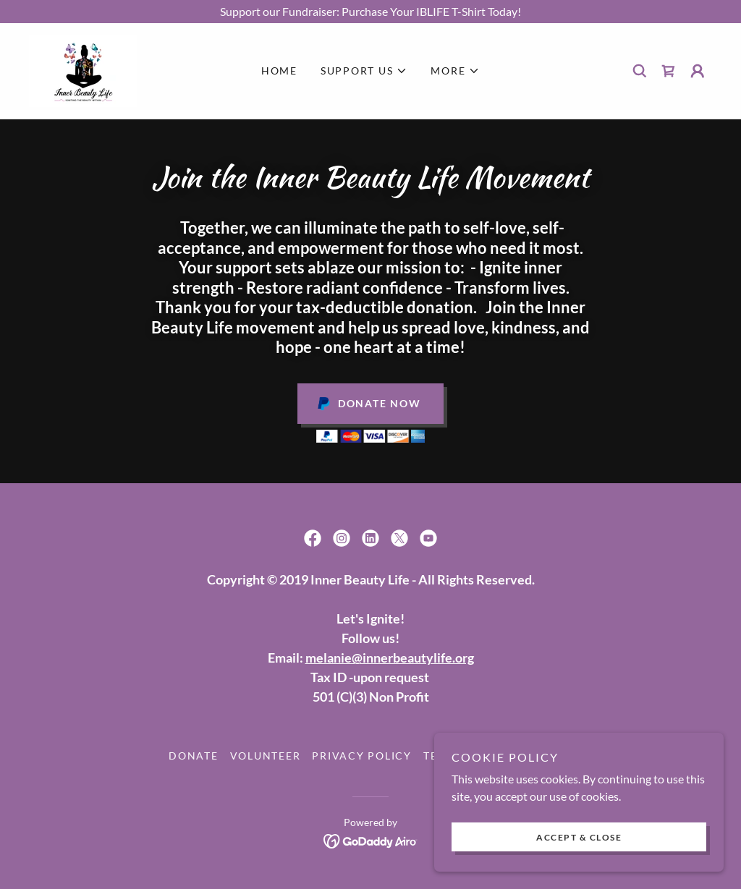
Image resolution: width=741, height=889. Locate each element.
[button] (364, 71)
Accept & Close (579, 837)
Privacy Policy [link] (362, 755)
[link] (83, 69)
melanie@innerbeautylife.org (389, 657)
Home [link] (279, 70)
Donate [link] (194, 755)
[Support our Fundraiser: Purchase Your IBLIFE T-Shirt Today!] (370, 11)
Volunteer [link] (265, 755)
